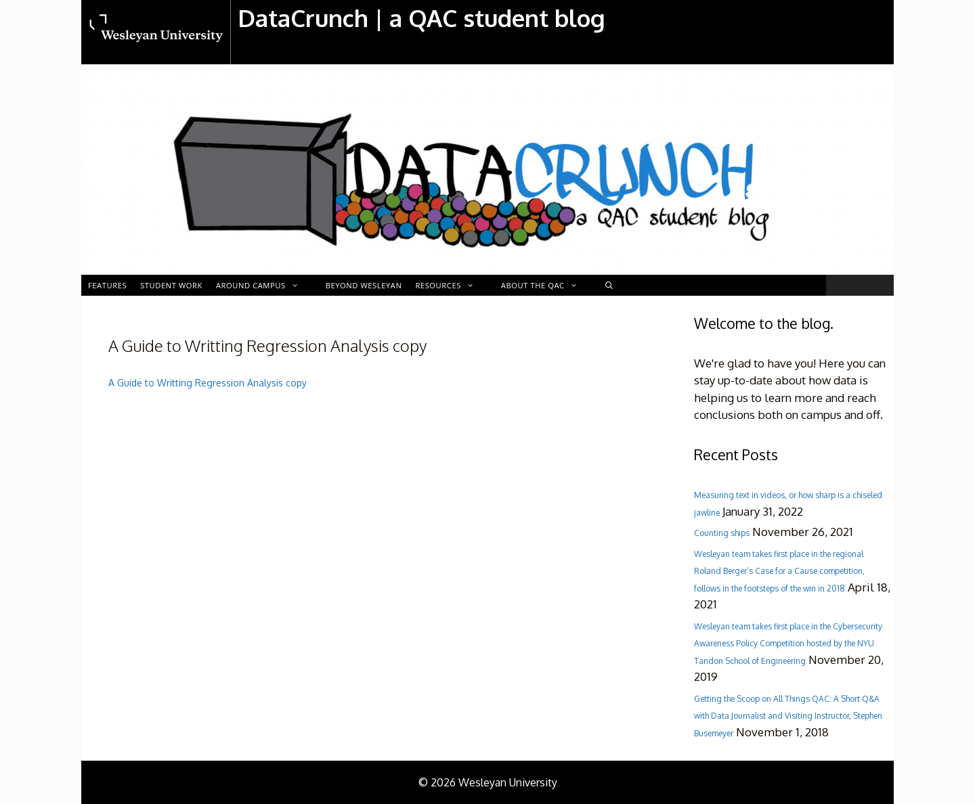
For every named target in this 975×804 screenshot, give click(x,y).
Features (107, 285)
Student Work (171, 285)
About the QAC (546, 285)
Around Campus (264, 285)
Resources (451, 285)
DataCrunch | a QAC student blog (421, 17)
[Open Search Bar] (609, 285)
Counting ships (722, 533)
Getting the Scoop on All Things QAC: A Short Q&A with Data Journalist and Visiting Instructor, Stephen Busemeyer (788, 716)
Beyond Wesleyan (364, 285)
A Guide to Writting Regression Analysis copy (207, 382)
